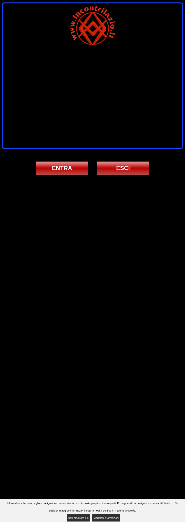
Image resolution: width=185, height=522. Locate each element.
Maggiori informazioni (106, 517)
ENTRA (62, 168)
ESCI (123, 168)
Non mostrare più (78, 517)
